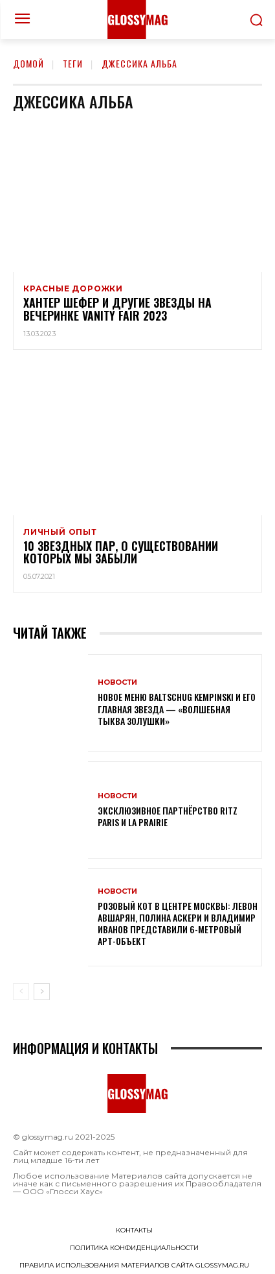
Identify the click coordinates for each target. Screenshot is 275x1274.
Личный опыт (60, 532)
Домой (28, 63)
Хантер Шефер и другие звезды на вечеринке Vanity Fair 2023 (117, 309)
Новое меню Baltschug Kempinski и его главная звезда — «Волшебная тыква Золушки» (177, 708)
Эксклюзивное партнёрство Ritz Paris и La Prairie (167, 816)
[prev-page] (21, 991)
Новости (117, 682)
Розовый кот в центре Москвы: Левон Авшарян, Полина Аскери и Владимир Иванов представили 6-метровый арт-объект (178, 923)
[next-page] (42, 991)
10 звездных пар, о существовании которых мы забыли (120, 552)
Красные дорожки (73, 289)
